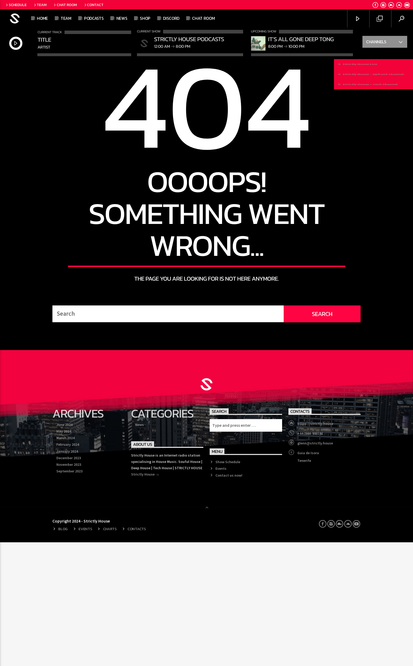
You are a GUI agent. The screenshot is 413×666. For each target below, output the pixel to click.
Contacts (136, 652)
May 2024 (63, 555)
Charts (110, 652)
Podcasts (94, 18)
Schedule (15, 5)
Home (42, 18)
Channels (384, 42)
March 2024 (65, 561)
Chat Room (65, 5)
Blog (63, 652)
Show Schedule (227, 585)
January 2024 (67, 575)
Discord (171, 18)
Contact (93, 5)
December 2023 (68, 581)
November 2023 (68, 588)
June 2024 (64, 548)
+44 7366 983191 (310, 557)
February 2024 (67, 568)
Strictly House (145, 598)
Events (221, 592)
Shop (145, 18)
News (121, 18)
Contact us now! (228, 598)
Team (40, 5)
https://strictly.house (315, 547)
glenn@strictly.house (315, 566)
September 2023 (69, 594)
